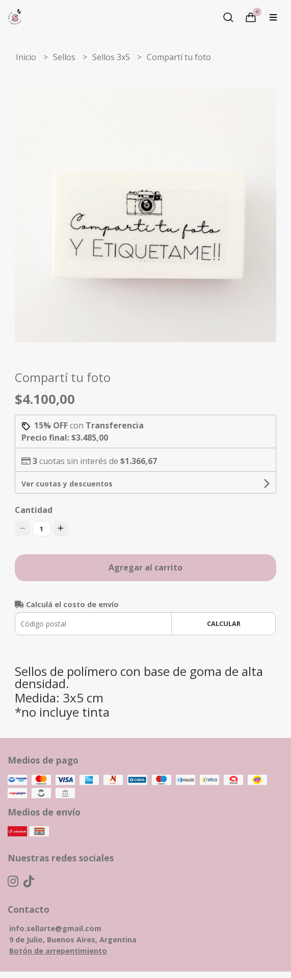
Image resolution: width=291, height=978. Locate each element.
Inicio (27, 57)
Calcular (224, 623)
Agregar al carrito (145, 567)
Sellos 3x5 (112, 57)
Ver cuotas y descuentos (67, 483)
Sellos (65, 57)
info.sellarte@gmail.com (55, 928)
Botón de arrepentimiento (58, 951)
